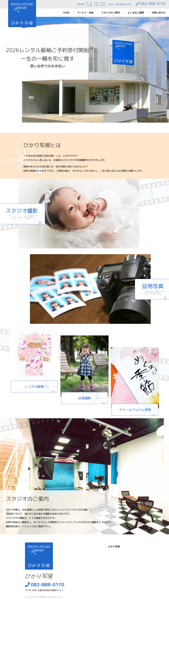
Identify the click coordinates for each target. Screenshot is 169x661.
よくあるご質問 (136, 12)
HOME (66, 12)
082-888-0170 (153, 3)
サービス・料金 (85, 12)
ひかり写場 (40, 597)
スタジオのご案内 (110, 12)
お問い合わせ (159, 12)
